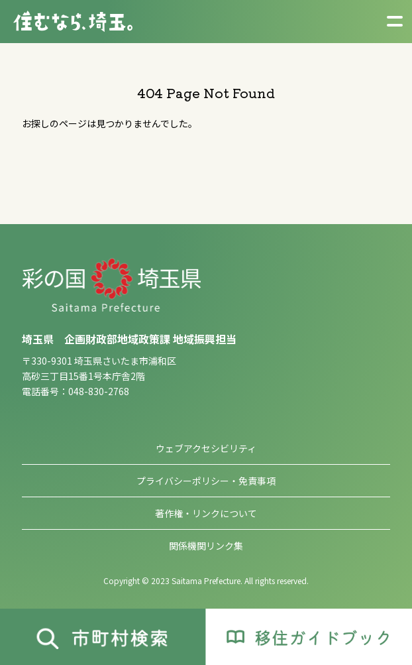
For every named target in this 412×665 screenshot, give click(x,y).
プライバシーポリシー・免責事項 (206, 480)
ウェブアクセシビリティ (206, 448)
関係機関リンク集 (206, 545)
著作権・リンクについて (206, 513)
